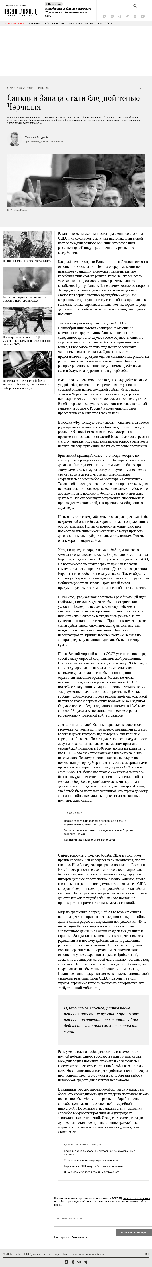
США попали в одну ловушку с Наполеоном (91, 1160)
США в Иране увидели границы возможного (91, 1171)
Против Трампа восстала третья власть (27, 260)
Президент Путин (81, 23)
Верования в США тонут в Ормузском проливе (93, 1166)
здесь (57, 1204)
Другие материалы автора (83, 1144)
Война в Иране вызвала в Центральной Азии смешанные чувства (99, 1152)
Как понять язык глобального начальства (90, 839)
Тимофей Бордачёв (36, 137)
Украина (35, 23)
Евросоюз (105, 23)
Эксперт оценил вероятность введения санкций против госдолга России (98, 832)
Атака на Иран (14, 23)
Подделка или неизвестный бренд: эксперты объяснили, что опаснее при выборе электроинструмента (26, 384)
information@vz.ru (92, 1254)
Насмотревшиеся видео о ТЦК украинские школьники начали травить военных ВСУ (27, 341)
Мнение (43, 88)
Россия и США (55, 23)
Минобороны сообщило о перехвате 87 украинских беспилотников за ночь (68, 12)
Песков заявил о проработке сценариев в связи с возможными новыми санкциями (95, 822)
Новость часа (54, 4)
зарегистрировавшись (136, 1198)
